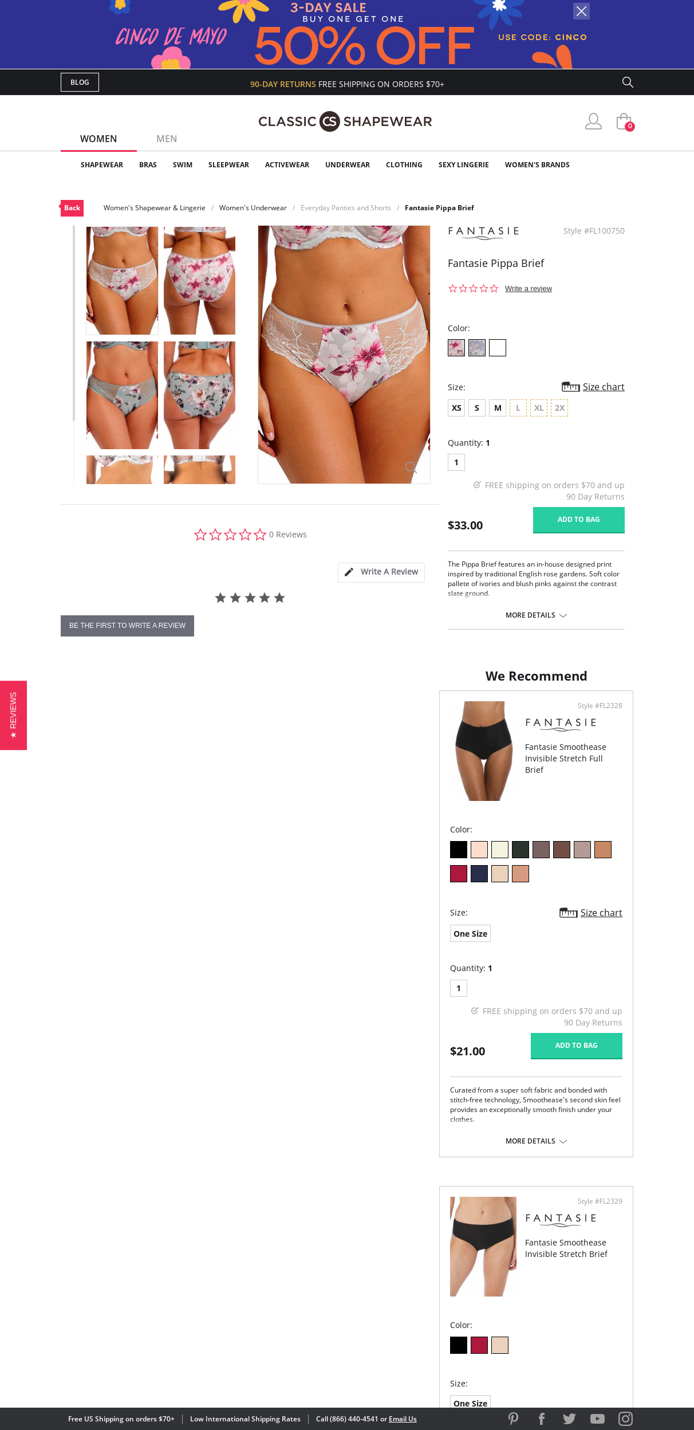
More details (530, 615)
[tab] (381, 573)
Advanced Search (291, 1222)
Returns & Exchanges (300, 1296)
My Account (280, 1241)
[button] (13, 714)
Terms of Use (150, 1378)
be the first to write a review (127, 626)
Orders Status (285, 1259)
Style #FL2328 (308, 717)
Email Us (403, 1419)
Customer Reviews (443, 1241)
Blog (79, 82)
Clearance (609, 165)
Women (98, 138)
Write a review (528, 288)
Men (167, 138)
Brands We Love (438, 1259)
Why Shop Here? (437, 1222)
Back (72, 208)
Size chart (604, 386)
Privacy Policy (434, 1296)
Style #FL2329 (596, 717)
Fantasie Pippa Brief (439, 208)
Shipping (272, 1277)
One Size (92, 921)
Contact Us (279, 1315)
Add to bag (579, 519)
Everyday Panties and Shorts (346, 208)
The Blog (423, 1277)
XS (457, 407)
